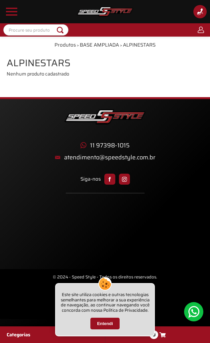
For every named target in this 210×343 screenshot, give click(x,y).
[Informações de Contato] (200, 11)
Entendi (105, 323)
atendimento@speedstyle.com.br (110, 157)
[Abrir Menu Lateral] (11, 11)
